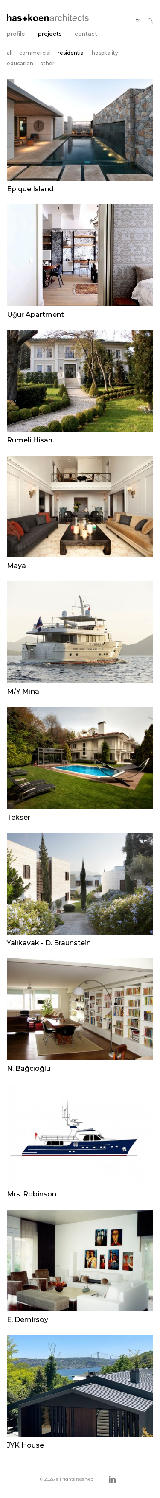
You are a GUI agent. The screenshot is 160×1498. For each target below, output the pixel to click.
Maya (16, 566)
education (20, 63)
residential (71, 53)
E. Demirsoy (27, 1320)
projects (50, 33)
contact (86, 33)
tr (138, 20)
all (9, 53)
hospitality (105, 53)
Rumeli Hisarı (29, 440)
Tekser (18, 817)
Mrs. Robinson (31, 1194)
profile (16, 33)
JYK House (25, 1445)
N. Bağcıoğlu (28, 1068)
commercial (35, 53)
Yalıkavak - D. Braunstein (49, 943)
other (47, 63)
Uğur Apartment (35, 315)
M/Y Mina (23, 691)
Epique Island (30, 189)
